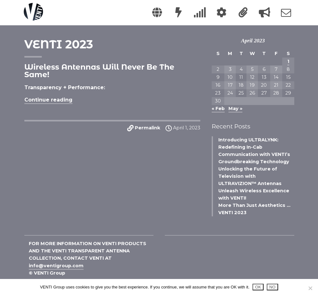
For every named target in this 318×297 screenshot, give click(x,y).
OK (258, 287)
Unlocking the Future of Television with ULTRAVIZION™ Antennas (250, 176)
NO (272, 287)
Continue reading (48, 100)
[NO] (310, 288)
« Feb (218, 108)
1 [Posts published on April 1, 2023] (288, 61)
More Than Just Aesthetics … (254, 205)
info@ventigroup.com (56, 266)
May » (235, 108)
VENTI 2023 (58, 44)
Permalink (147, 128)
